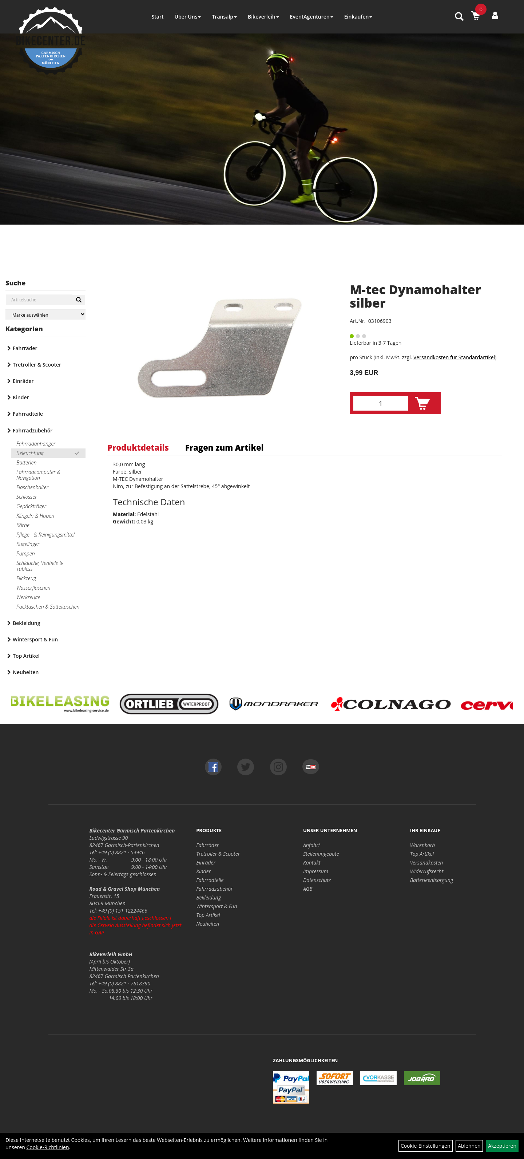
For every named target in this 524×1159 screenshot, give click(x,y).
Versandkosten (426, 862)
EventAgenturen (311, 16)
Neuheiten (26, 672)
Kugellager (27, 544)
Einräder (23, 380)
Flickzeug (26, 578)
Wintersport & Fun (35, 639)
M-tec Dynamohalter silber (415, 296)
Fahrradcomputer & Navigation (38, 474)
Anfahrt (311, 845)
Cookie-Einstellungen (425, 1145)
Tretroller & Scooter (37, 364)
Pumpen (25, 553)
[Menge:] (380, 403)
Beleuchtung (30, 453)
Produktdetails (138, 447)
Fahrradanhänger (35, 443)
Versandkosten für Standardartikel (454, 357)
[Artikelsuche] (459, 17)
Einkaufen (358, 16)
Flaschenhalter (32, 487)
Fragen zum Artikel (224, 447)
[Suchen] (78, 300)
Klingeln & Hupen (35, 515)
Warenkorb (422, 845)
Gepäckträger (31, 506)
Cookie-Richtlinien (48, 1147)
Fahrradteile (28, 413)
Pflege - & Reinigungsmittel (45, 534)
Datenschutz (317, 880)
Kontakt (312, 862)
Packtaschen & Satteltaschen (47, 606)
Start (158, 16)
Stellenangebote (321, 853)
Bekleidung (26, 623)
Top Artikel (26, 655)
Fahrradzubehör (32, 430)
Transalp (224, 16)
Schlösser (26, 496)
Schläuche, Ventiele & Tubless (39, 565)
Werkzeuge (28, 597)
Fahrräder (25, 348)
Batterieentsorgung (431, 880)
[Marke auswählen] (45, 314)
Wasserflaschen (33, 587)
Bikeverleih (263, 16)
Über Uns (187, 16)
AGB (308, 888)
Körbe (22, 525)
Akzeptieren (502, 1145)
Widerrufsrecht (427, 871)
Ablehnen (469, 1145)
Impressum (315, 871)
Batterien (26, 462)
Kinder (21, 397)
